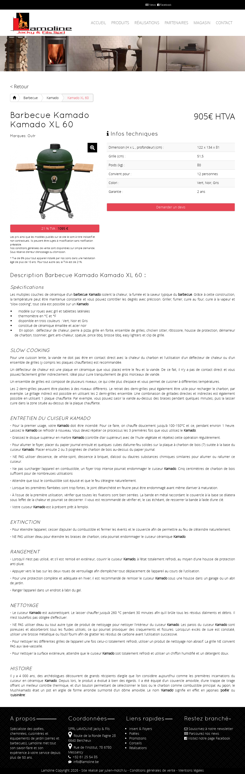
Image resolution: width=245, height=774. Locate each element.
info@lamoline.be (83, 761)
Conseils (135, 743)
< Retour (19, 86)
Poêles (134, 733)
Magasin (202, 22)
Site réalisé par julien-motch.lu (104, 770)
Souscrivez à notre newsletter (208, 728)
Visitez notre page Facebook (207, 738)
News (150, 4)
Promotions (137, 738)
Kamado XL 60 (78, 97)
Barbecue (30, 97)
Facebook (164, 4)
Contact (224, 22)
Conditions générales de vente (152, 770)
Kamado (53, 97)
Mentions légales (191, 770)
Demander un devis (170, 207)
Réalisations (146, 22)
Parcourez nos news (201, 733)
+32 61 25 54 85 (83, 757)
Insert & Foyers (140, 728)
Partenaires (176, 22)
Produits (120, 22)
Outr (32, 136)
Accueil (98, 22)
